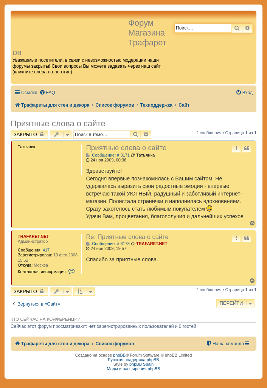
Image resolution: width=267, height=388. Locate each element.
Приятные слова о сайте (58, 123)
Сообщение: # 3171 (108, 155)
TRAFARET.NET (33, 236)
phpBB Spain (141, 364)
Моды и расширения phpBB (133, 368)
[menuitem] (47, 93)
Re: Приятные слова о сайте (127, 236)
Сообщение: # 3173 (108, 243)
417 (46, 250)
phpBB (119, 355)
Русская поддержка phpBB (133, 359)
